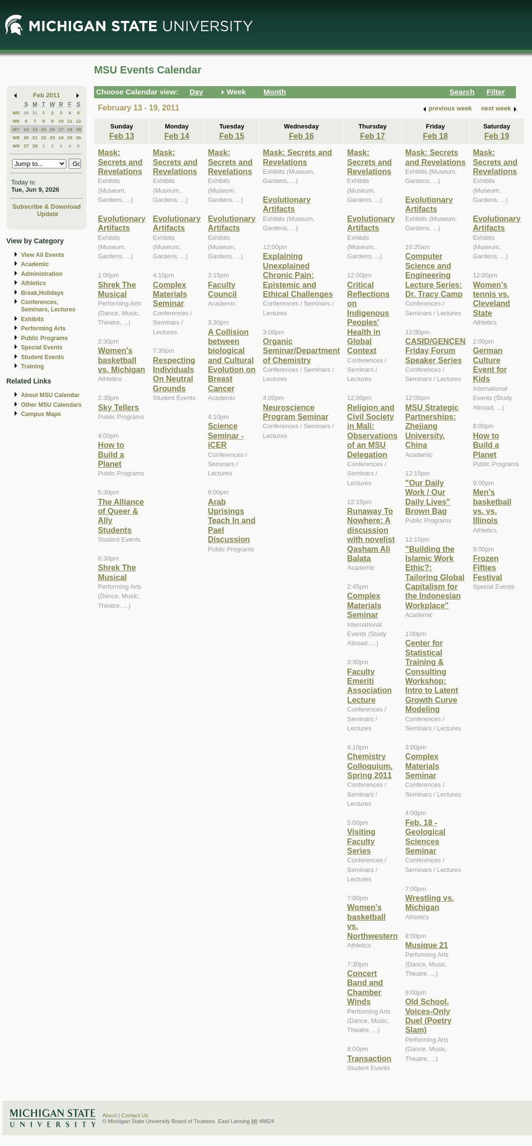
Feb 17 (372, 135)
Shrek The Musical (117, 289)
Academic (35, 264)
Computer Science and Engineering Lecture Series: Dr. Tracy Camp (434, 275)
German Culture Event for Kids (490, 364)
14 (35, 129)
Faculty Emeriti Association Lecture (369, 685)
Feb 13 (121, 135)
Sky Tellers (118, 407)
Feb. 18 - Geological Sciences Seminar (425, 836)
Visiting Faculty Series (361, 841)
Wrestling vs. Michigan (429, 902)
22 (43, 137)
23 (52, 137)
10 (61, 121)
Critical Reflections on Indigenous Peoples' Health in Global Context (368, 317)
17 (61, 129)
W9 (16, 145)
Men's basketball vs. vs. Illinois (492, 506)
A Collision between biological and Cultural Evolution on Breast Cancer (232, 360)
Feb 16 (301, 135)
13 (26, 129)
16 (52, 129)
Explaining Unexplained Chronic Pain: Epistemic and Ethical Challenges (298, 275)
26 (78, 137)
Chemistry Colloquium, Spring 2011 (370, 766)
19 (78, 129)
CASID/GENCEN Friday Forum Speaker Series (435, 350)
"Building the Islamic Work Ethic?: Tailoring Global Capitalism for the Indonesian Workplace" (435, 577)
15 (43, 129)
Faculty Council (222, 289)
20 (26, 137)
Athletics (33, 283)
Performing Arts (43, 328)
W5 (16, 112)
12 (78, 121)
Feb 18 (435, 135)
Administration (41, 274)
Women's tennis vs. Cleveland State (491, 298)
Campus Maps (41, 414)
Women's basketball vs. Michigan (121, 360)
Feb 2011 (46, 95)
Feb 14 (176, 135)
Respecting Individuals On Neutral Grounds (174, 374)
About (109, 1115)
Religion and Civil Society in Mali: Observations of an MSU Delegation (372, 431)
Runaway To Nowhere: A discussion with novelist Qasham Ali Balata (371, 535)
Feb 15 (231, 135)
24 (61, 137)
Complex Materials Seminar (170, 294)
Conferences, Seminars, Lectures (48, 306)
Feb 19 (496, 135)
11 (70, 121)
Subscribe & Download (46, 206)
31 (35, 112)
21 (35, 137)
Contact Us (135, 1115)
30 (26, 112)
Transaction (369, 1058)
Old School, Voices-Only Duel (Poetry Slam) (428, 1015)
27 (26, 145)
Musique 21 (426, 945)
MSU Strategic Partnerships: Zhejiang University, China (432, 426)
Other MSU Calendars (51, 404)
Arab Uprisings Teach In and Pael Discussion (232, 520)
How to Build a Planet (111, 454)
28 (35, 145)
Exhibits (32, 319)
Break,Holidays (42, 293)
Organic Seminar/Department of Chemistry (301, 350)
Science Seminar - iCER (226, 435)
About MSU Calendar (50, 395)
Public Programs (44, 338)
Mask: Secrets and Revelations (120, 162)
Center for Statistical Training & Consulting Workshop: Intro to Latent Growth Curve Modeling (431, 675)
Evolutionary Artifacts (122, 223)
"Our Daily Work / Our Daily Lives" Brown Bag (427, 496)
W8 (16, 137)
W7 (16, 129)
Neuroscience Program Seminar (296, 412)
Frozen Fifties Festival (487, 568)
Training (32, 366)
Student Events (42, 357)
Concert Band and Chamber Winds (365, 987)
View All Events (42, 255)
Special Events (41, 347)
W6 (16, 121)
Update (47, 214)
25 (70, 137)
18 (70, 129)
